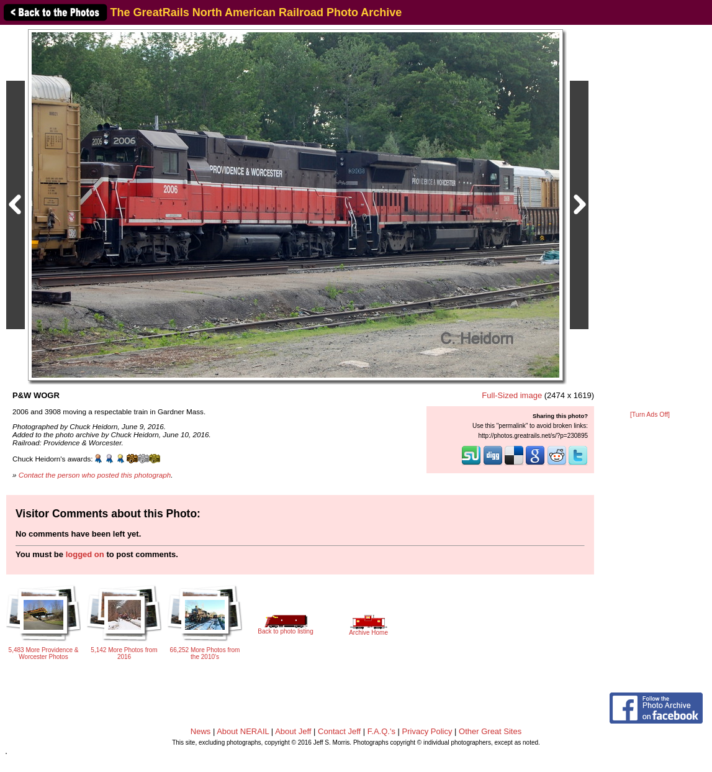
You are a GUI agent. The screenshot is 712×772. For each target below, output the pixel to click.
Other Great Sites (490, 731)
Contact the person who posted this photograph (95, 475)
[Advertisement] (650, 218)
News (201, 731)
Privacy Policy (427, 731)
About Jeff (293, 731)
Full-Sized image (512, 395)
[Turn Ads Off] (650, 414)
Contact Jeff (339, 731)
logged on (85, 554)
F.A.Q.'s (381, 731)
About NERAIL (243, 731)
